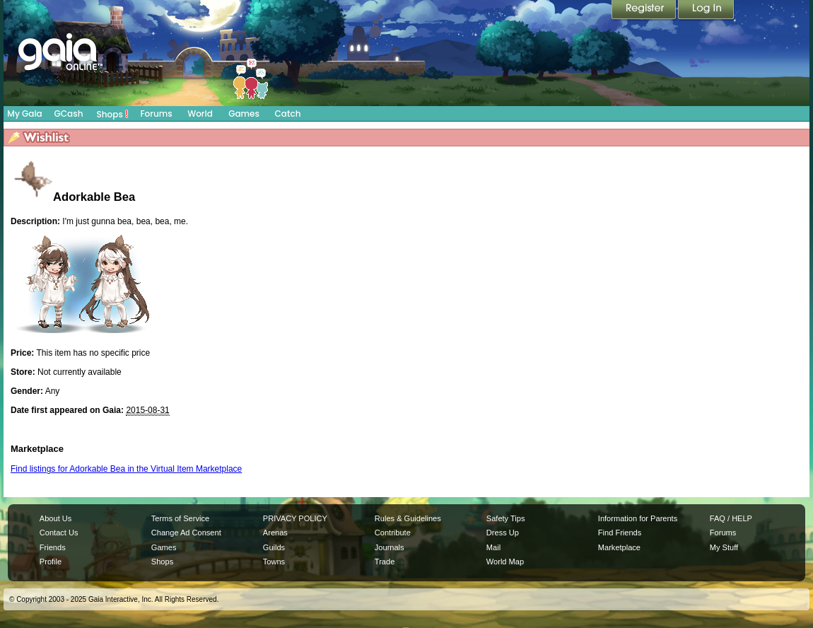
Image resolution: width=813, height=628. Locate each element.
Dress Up (502, 532)
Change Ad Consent (186, 532)
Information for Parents (637, 518)
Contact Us (59, 532)
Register (645, 10)
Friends (53, 547)
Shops (113, 114)
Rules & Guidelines (408, 518)
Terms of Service (180, 518)
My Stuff (724, 547)
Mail (493, 547)
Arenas (275, 532)
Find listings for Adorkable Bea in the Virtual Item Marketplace (126, 469)
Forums (156, 113)
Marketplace (619, 547)
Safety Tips (505, 518)
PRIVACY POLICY (295, 518)
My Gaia (24, 113)
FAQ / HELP (731, 518)
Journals (389, 547)
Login (706, 10)
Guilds (274, 547)
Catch (288, 113)
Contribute (393, 532)
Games (243, 113)
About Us (55, 518)
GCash (68, 113)
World (200, 113)
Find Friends (619, 532)
